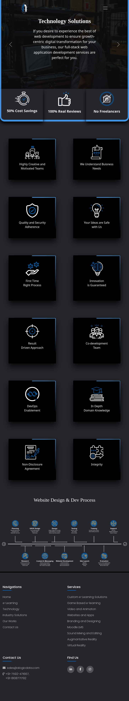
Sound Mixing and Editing (84, 633)
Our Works (10, 621)
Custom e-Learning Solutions (87, 597)
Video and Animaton (81, 609)
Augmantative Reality (82, 639)
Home (7, 597)
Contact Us (10, 627)
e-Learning (10, 603)
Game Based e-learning (83, 603)
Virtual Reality (76, 645)
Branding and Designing (83, 621)
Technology (11, 609)
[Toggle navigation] (105, 8)
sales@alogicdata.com (21, 668)
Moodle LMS (75, 627)
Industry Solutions (15, 615)
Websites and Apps (80, 615)
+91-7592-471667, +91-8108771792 (16, 676)
